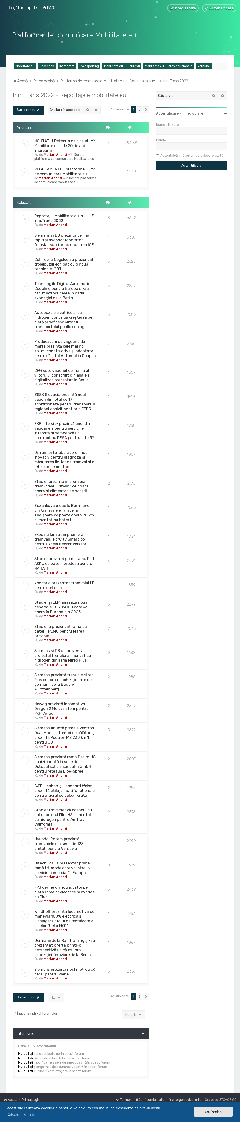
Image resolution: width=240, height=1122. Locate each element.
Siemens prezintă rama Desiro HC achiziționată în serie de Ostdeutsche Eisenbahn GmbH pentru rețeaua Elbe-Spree (65, 763)
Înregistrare (193, 113)
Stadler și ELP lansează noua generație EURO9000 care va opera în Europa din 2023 (60, 606)
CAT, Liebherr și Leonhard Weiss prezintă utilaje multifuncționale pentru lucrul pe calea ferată (64, 790)
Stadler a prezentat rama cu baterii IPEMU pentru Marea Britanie (60, 631)
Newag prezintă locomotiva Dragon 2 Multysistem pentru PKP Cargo (61, 708)
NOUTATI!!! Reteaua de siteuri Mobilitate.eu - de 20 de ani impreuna (61, 145)
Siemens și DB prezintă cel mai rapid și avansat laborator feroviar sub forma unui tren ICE (64, 239)
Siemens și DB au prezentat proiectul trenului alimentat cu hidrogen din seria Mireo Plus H (62, 655)
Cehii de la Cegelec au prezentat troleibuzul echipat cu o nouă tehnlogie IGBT (64, 264)
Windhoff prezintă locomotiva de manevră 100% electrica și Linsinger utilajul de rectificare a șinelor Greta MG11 (64, 918)
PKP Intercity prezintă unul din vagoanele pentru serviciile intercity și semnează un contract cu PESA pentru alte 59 (64, 430)
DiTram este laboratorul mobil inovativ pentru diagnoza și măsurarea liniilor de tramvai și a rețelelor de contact (64, 459)
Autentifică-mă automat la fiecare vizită (191, 155)
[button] (146, 109)
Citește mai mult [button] (21, 1115)
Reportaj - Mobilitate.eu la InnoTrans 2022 (58, 217)
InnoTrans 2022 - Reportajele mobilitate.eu (69, 94)
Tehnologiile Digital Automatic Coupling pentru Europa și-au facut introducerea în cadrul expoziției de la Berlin (62, 290)
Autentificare (167, 113)
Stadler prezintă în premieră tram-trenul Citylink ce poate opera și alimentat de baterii (61, 485)
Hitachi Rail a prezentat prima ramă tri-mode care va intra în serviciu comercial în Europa (62, 867)
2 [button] (139, 109)
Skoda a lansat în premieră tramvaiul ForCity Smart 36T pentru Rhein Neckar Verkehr (60, 539)
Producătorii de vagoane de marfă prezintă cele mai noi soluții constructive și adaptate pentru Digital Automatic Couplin (65, 348)
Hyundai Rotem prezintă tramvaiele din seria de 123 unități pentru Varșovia (58, 843)
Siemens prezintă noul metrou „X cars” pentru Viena (64, 971)
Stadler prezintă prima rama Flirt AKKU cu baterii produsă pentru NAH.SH (64, 563)
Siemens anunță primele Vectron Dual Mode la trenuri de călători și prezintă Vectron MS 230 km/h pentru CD (65, 734)
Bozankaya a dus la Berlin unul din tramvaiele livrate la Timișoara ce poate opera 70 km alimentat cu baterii (64, 512)
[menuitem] (48, 7)
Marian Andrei (55, 154)
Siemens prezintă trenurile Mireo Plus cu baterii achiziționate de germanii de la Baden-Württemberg (64, 681)
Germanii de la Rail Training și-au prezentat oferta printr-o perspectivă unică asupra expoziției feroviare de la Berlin (64, 947)
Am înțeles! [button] (213, 1112)
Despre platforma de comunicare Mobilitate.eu (64, 156)
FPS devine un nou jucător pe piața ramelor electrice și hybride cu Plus (64, 891)
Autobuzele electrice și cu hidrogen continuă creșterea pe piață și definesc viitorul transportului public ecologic (63, 319)
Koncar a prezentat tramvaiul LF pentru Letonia (64, 584)
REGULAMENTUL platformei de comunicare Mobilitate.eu (60, 170)
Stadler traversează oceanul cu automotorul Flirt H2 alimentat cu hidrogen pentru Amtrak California (63, 816)
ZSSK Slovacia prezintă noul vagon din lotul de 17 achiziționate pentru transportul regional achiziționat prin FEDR (64, 401)
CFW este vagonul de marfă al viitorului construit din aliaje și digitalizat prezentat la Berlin (62, 375)
